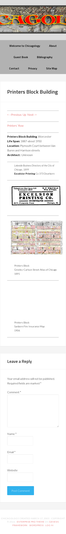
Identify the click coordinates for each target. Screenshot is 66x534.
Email (11, 452)
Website (12, 470)
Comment (14, 392)
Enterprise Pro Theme (30, 521)
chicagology (33, 22)
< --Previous (14, 114)
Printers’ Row (15, 125)
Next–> (32, 114)
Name (12, 433)
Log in (49, 525)
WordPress (36, 525)
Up (24, 114)
